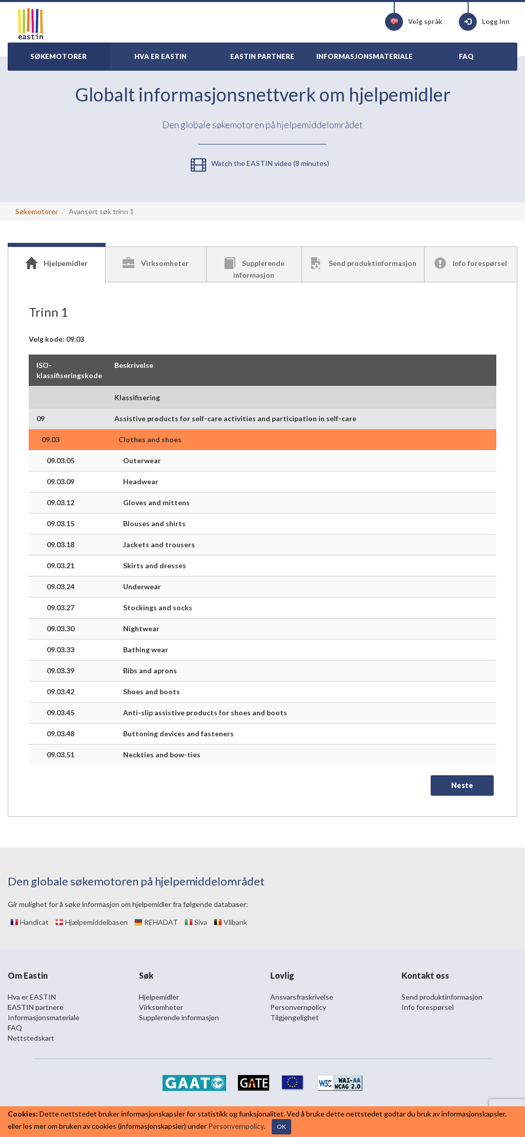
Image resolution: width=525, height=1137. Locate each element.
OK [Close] (281, 1126)
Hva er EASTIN (32, 997)
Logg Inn (484, 22)
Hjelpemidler (159, 997)
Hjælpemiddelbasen (91, 922)
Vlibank (230, 922)
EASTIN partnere (36, 1007)
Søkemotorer (36, 211)
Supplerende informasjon (179, 1017)
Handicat (29, 922)
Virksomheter (161, 1007)
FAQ (15, 1027)
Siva (196, 922)
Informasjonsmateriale (43, 1017)
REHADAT (156, 922)
